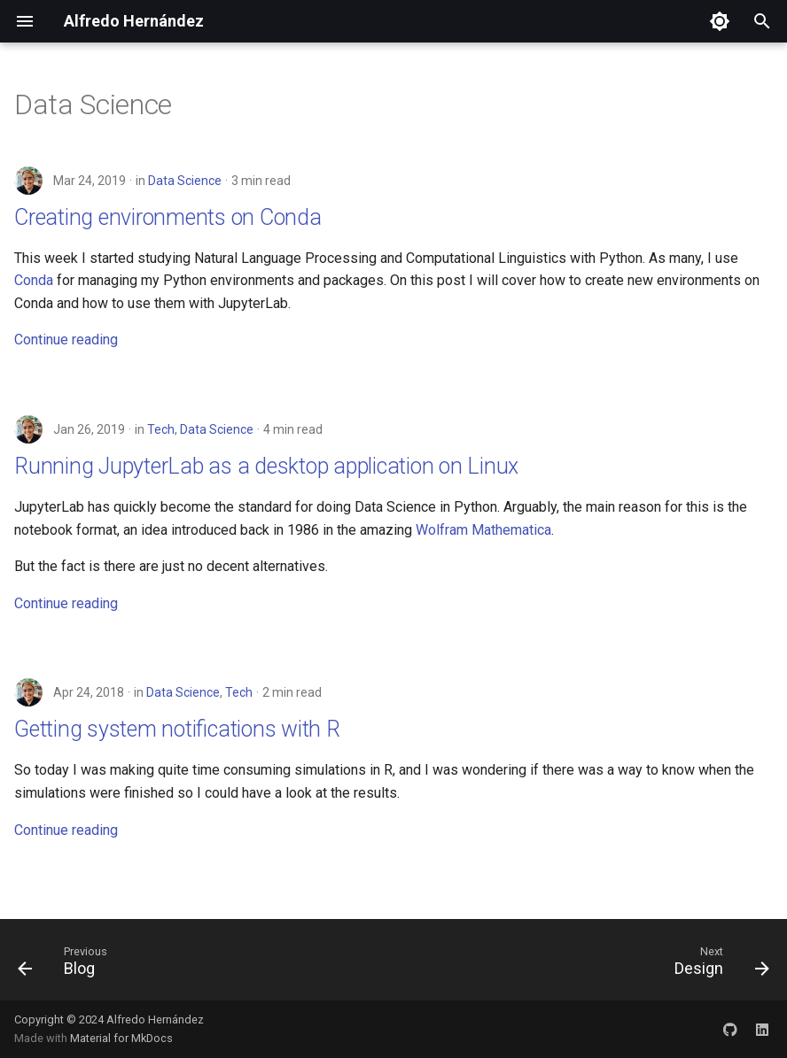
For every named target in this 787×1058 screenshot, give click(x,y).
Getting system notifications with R (177, 729)
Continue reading (66, 339)
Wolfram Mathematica (483, 529)
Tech (161, 429)
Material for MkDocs (121, 1038)
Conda (33, 280)
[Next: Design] (717, 965)
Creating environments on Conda (168, 217)
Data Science (185, 181)
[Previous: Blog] (67, 965)
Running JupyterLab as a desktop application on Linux (266, 466)
